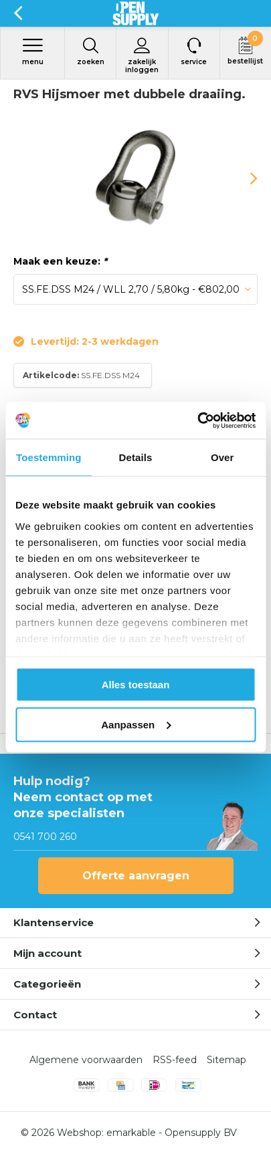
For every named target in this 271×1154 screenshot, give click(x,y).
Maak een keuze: (60, 261)
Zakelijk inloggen (141, 55)
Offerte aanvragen (135, 875)
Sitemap (226, 1060)
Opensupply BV (201, 1133)
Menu (32, 51)
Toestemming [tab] (49, 457)
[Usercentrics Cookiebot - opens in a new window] (197, 420)
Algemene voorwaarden (86, 1060)
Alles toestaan (136, 684)
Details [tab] (136, 457)
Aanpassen (136, 724)
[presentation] (244, 178)
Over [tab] (222, 457)
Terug (17, 13)
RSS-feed (175, 1060)
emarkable (131, 1133)
